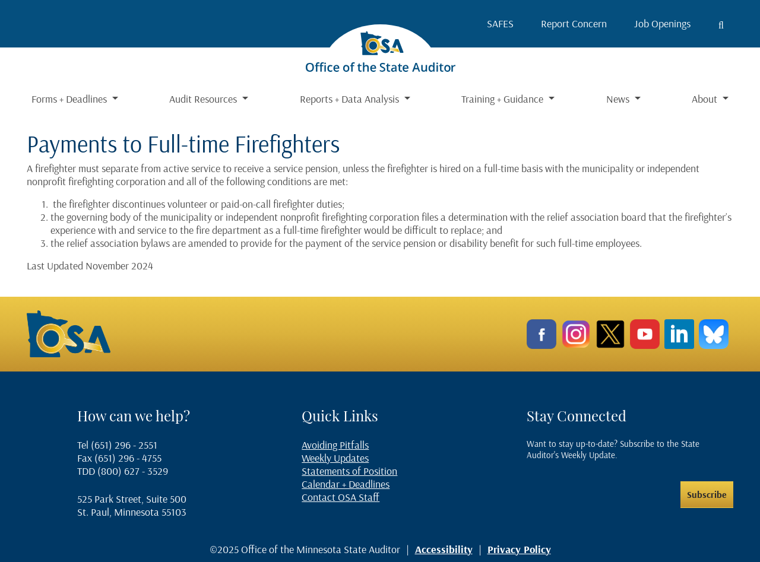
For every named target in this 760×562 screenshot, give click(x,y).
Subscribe (707, 494)
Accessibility (444, 549)
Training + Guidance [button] (503, 99)
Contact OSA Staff (340, 497)
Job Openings (662, 23)
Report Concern (574, 23)
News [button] (619, 99)
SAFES (500, 23)
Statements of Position (349, 471)
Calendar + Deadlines (346, 484)
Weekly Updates (335, 458)
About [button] (706, 99)
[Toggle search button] (721, 25)
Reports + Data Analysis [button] (350, 99)
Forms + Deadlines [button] (70, 99)
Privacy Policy (519, 549)
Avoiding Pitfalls (335, 445)
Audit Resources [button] (204, 99)
